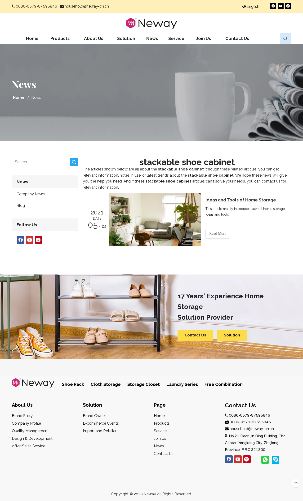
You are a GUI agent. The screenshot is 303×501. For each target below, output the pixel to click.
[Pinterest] (288, 6)
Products (162, 423)
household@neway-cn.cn (87, 6)
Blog (21, 205)
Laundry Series (182, 384)
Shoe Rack (73, 384)
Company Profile (26, 423)
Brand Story (22, 416)
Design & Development (32, 438)
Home (159, 416)
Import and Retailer (99, 431)
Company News (31, 194)
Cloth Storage (106, 384)
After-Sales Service (28, 446)
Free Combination (224, 384)
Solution (232, 335)
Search (74, 162)
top (296, 483)
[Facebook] (273, 6)
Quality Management (30, 431)
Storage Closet (143, 384)
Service (160, 431)
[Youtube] (281, 6)
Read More (217, 233)
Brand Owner (94, 416)
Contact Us (195, 335)
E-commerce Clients (101, 423)
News (159, 446)
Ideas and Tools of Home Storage (240, 199)
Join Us (160, 438)
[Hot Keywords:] (285, 38)
